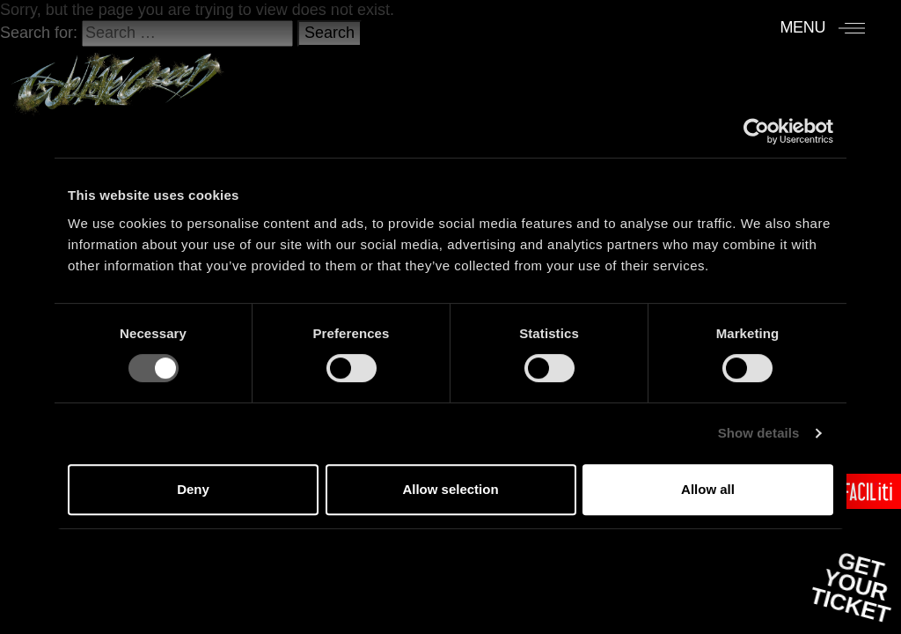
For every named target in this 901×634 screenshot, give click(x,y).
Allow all (708, 489)
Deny (193, 489)
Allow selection (450, 489)
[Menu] (822, 27)
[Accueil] (117, 77)
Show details (759, 432)
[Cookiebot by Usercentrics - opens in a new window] (756, 131)
